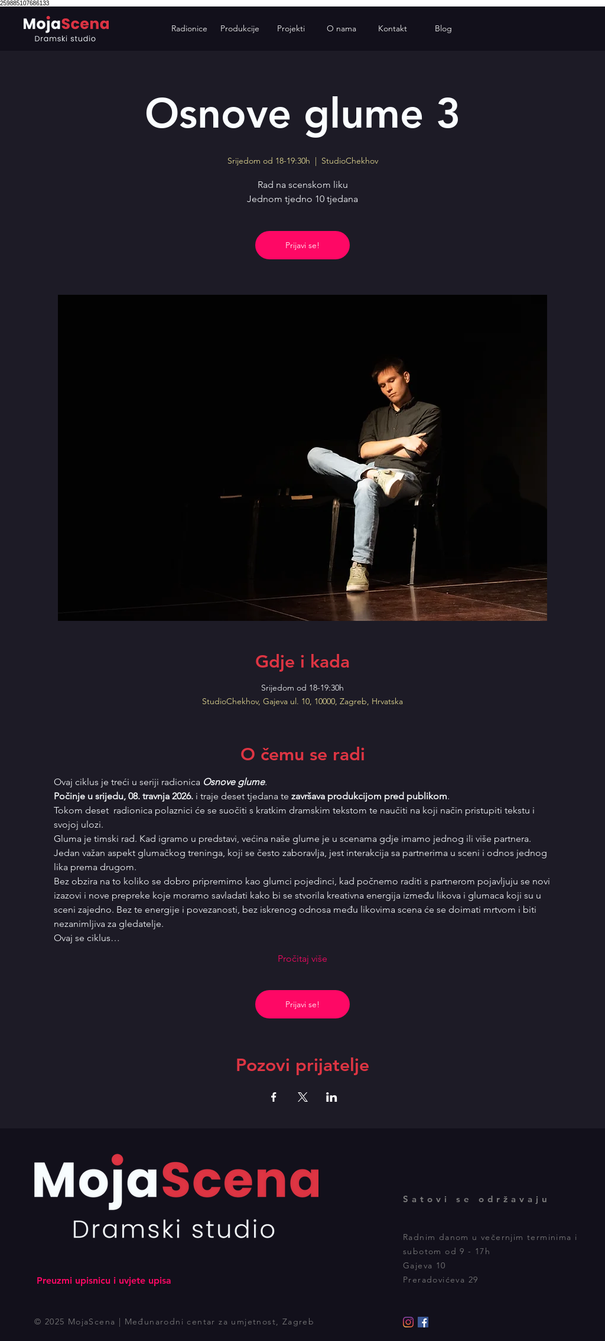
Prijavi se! (302, 245)
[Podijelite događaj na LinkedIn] (331, 1097)
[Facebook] (423, 1322)
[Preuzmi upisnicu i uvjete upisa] (103, 1280)
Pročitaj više (302, 958)
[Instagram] (408, 1322)
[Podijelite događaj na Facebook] (273, 1097)
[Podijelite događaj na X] (302, 1097)
